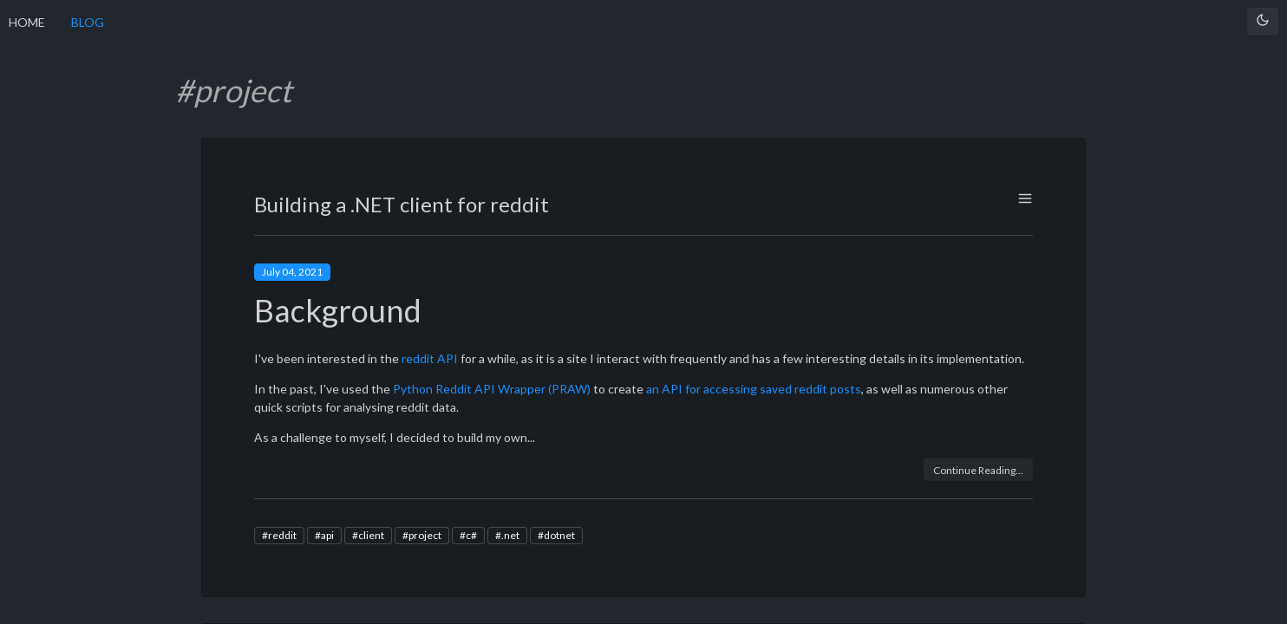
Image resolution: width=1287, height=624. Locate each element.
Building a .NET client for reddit (401, 204)
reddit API (430, 358)
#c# (468, 535)
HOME (27, 22)
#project (421, 535)
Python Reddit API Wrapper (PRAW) (492, 388)
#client (368, 535)
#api (324, 535)
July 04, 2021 (292, 271)
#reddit (279, 535)
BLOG (87, 22)
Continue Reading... (978, 470)
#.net (507, 535)
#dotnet (556, 535)
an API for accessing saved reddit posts (753, 388)
